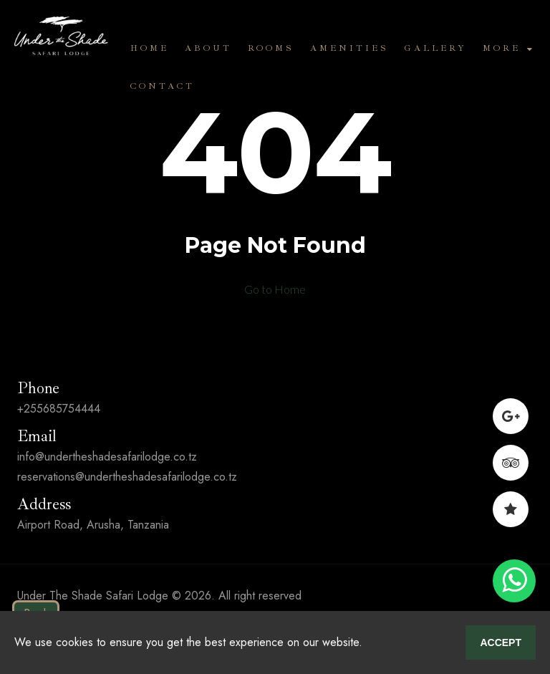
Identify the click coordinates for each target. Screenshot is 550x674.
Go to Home (275, 289)
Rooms (271, 48)
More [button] (507, 48)
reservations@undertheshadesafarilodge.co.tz (127, 476)
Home (149, 48)
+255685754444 (58, 408)
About (208, 48)
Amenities (349, 48)
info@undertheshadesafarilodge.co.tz (107, 456)
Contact (162, 86)
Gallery (436, 48)
